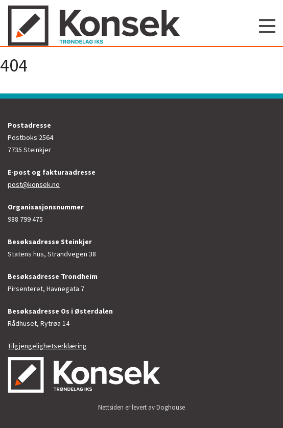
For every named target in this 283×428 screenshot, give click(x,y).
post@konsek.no (34, 184)
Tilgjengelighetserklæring (47, 345)
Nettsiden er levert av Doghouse (141, 407)
